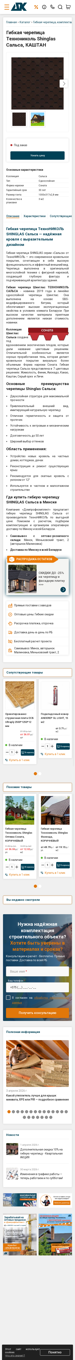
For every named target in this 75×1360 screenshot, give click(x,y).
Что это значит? (15, 1355)
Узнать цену (37, 155)
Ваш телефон (16, 980)
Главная (11, 22)
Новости (12, 1135)
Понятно (55, 1352)
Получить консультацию (37, 1013)
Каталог (25, 22)
